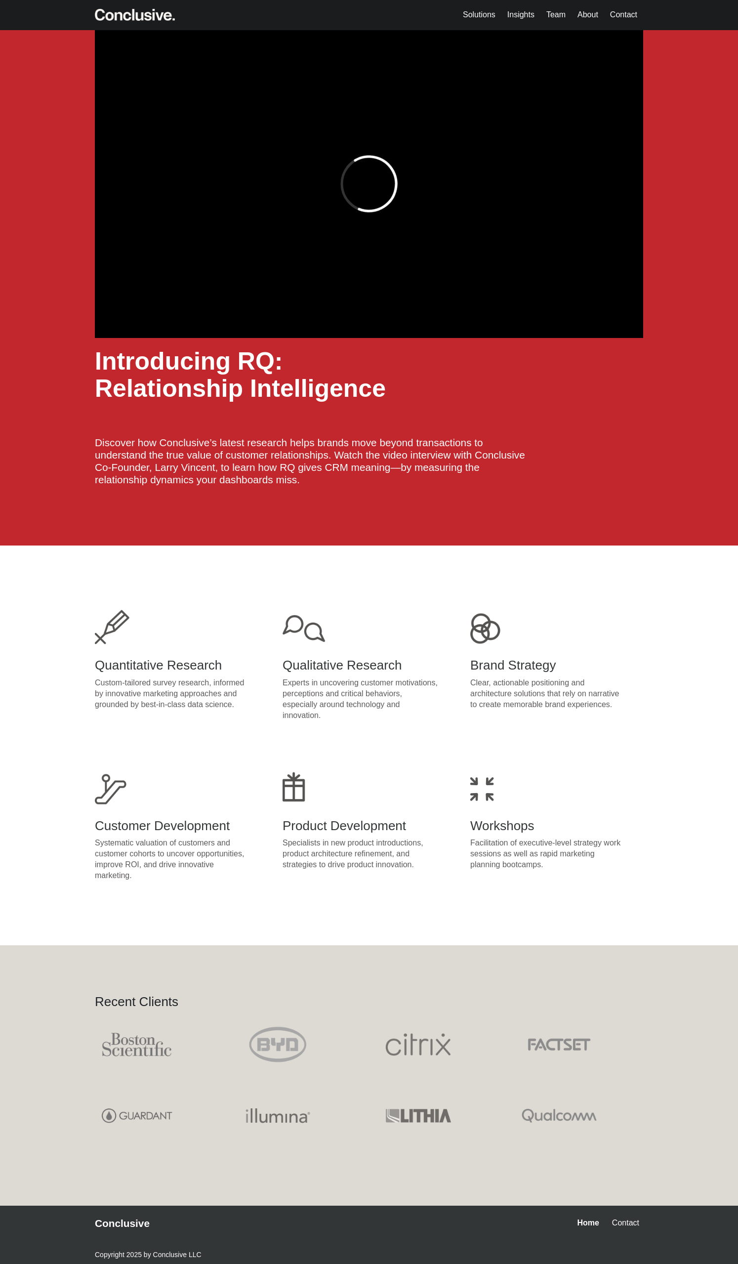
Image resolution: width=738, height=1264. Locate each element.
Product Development (344, 825)
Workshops (502, 825)
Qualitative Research (342, 665)
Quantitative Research (158, 665)
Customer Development (162, 825)
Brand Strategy (513, 665)
